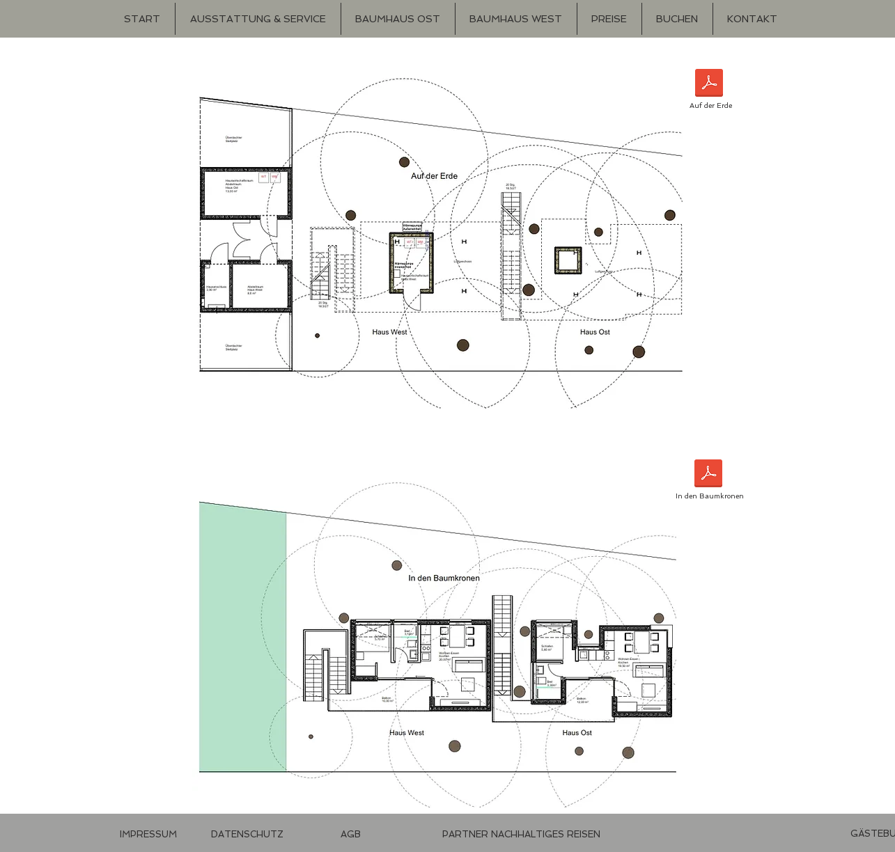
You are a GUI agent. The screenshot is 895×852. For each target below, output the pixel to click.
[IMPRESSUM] (148, 834)
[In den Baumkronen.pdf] (708, 475)
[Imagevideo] (527, 834)
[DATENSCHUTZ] (247, 834)
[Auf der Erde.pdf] (709, 84)
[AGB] (351, 834)
